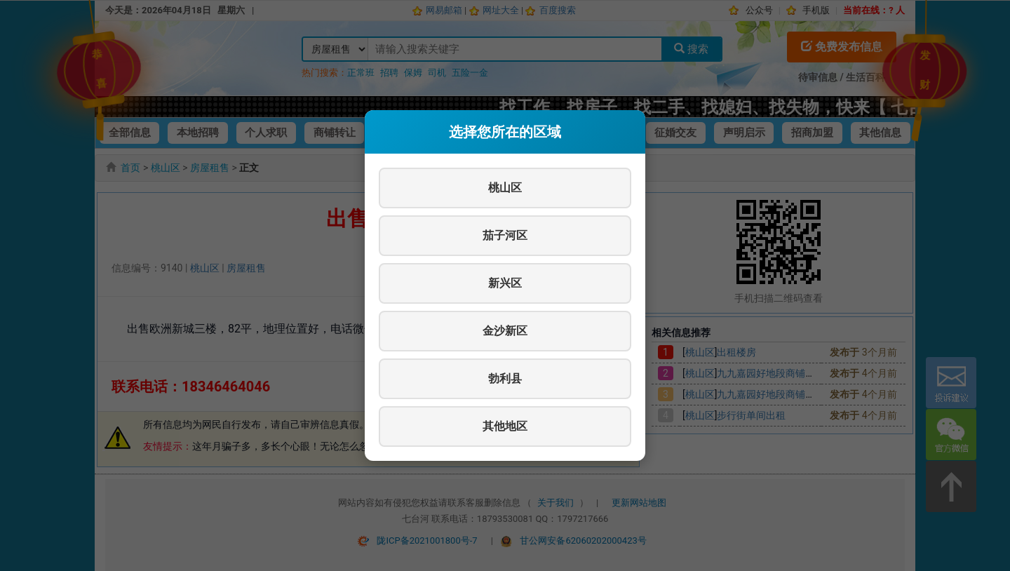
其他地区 (505, 426)
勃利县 (505, 378)
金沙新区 (505, 330)
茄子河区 (505, 235)
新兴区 (505, 283)
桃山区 (505, 187)
